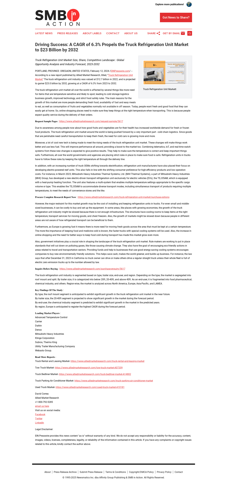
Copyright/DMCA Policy (141, 472)
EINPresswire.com (120, 71)
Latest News (44, 33)
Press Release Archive (65, 472)
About (47, 472)
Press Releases (67, 33)
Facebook (40, 414)
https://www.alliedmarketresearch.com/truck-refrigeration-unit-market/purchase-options (123, 197)
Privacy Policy (164, 472)
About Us (131, 33)
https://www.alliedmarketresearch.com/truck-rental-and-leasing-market (107, 361)
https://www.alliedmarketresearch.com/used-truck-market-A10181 (90, 387)
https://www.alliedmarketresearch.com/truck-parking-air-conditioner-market (113, 380)
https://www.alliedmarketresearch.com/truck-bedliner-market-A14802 (95, 374)
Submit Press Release (91, 472)
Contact (112, 33)
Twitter (38, 418)
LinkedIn (39, 422)
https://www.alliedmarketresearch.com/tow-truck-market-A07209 (89, 367)
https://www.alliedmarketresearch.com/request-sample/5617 (91, 121)
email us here (42, 406)
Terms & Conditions (115, 472)
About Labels (92, 33)
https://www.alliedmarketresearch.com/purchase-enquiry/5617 (92, 268)
